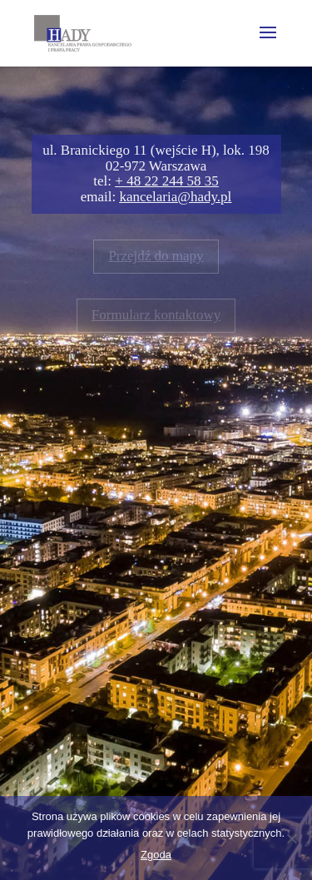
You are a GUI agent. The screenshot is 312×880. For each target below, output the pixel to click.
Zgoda (156, 854)
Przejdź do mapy (155, 256)
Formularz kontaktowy (156, 315)
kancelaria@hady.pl (175, 197)
